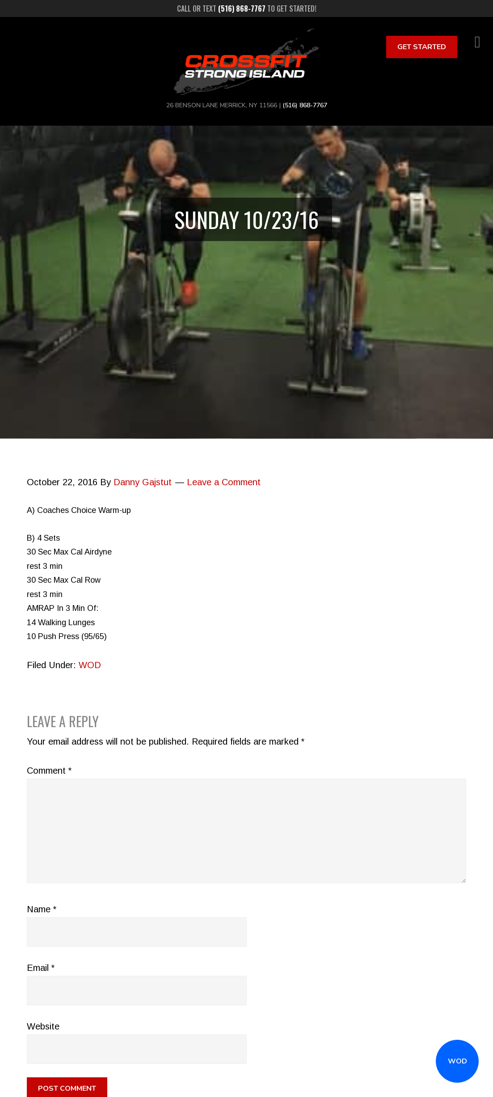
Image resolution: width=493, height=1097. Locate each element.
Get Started (421, 47)
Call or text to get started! (246, 8)
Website (43, 1026)
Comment (49, 770)
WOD (457, 1061)
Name (41, 909)
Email (41, 968)
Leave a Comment (224, 482)
